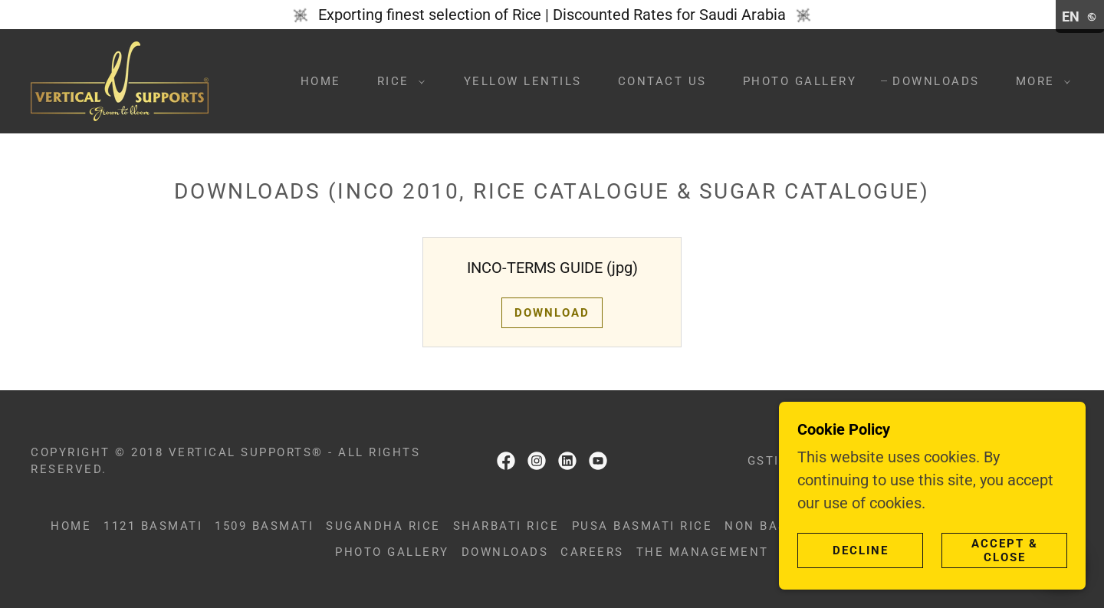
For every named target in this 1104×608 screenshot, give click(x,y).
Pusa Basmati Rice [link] (642, 526)
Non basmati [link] (773, 526)
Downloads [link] (936, 81)
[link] (120, 80)
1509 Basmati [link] (264, 526)
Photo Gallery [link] (800, 81)
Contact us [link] (662, 81)
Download (552, 313)
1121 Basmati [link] (153, 526)
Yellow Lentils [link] (523, 81)
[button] (397, 81)
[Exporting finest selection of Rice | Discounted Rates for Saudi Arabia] (552, 14)
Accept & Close (1004, 550)
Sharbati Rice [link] (506, 526)
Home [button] (71, 526)
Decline (861, 550)
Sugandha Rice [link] (383, 526)
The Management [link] (702, 552)
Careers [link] (592, 552)
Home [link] (321, 81)
